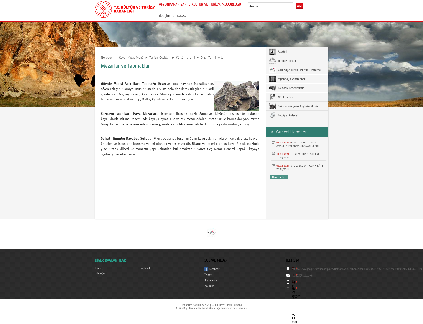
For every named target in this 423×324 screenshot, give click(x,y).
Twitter (208, 275)
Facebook (214, 269)
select (294, 6)
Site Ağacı (100, 273)
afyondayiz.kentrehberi (287, 79)
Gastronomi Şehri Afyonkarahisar (293, 106)
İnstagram (211, 280)
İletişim (164, 15)
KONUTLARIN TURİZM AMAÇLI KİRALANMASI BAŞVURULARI (297, 144)
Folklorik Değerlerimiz (286, 88)
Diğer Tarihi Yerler (212, 57)
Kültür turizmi (185, 57)
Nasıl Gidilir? (281, 97)
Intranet (99, 268)
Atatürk (278, 51)
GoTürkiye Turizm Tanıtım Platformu (295, 70)
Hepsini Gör (278, 177)
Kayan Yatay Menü (131, 57)
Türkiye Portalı (282, 60)
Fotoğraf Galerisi (283, 115)
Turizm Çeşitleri (159, 57)
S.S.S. (181, 15)
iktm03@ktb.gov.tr (302, 275)
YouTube (209, 286)
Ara (299, 6)
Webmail (145, 268)
